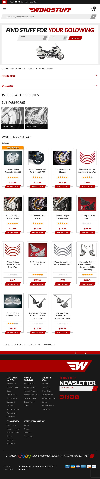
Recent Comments (11, 438)
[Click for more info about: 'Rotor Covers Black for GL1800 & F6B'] (37, 168)
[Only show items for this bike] (75, 38)
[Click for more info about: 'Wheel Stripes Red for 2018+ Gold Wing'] (87, 168)
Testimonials (29, 436)
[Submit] (95, 388)
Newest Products (48, 405)
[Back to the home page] (50, 9)
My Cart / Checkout (46, 385)
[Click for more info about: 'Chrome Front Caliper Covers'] (13, 312)
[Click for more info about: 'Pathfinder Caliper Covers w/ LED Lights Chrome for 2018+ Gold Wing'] (87, 262)
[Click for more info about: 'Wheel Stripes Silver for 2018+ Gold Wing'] (62, 262)
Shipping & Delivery (11, 404)
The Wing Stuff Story (12, 389)
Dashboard (11, 425)
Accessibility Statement (11, 415)
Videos (27, 429)
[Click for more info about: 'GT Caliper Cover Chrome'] (37, 262)
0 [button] (94, 8)
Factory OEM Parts (29, 404)
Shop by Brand (30, 398)
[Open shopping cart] (94, 10)
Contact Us (11, 384)
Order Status (47, 391)
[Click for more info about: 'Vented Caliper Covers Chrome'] (13, 214)
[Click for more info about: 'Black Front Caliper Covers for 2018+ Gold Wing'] (37, 312)
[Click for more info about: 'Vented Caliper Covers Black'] (62, 214)
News (26, 425)
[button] (12, 118)
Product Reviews (31, 391)
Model (22, 36)
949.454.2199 (23, 469)
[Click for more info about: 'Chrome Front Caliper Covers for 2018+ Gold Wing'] (62, 312)
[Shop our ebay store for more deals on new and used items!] (50, 456)
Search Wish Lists (31, 394)
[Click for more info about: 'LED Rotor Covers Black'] (37, 214)
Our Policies (11, 394)
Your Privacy (12, 398)
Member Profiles (13, 429)
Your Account (47, 394)
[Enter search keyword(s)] (46, 16)
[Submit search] (93, 16)
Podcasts (28, 432)
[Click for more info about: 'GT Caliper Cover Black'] (87, 214)
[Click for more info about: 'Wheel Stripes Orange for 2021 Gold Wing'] (13, 262)
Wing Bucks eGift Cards (48, 400)
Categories (7, 86)
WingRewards (29, 384)
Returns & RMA (13, 409)
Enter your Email (67, 387)
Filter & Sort (8, 76)
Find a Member (30, 387)
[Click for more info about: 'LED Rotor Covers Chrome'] (62, 168)
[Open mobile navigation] (4, 9)
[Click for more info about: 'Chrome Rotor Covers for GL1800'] (13, 168)
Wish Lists (11, 443)
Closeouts (46, 409)
